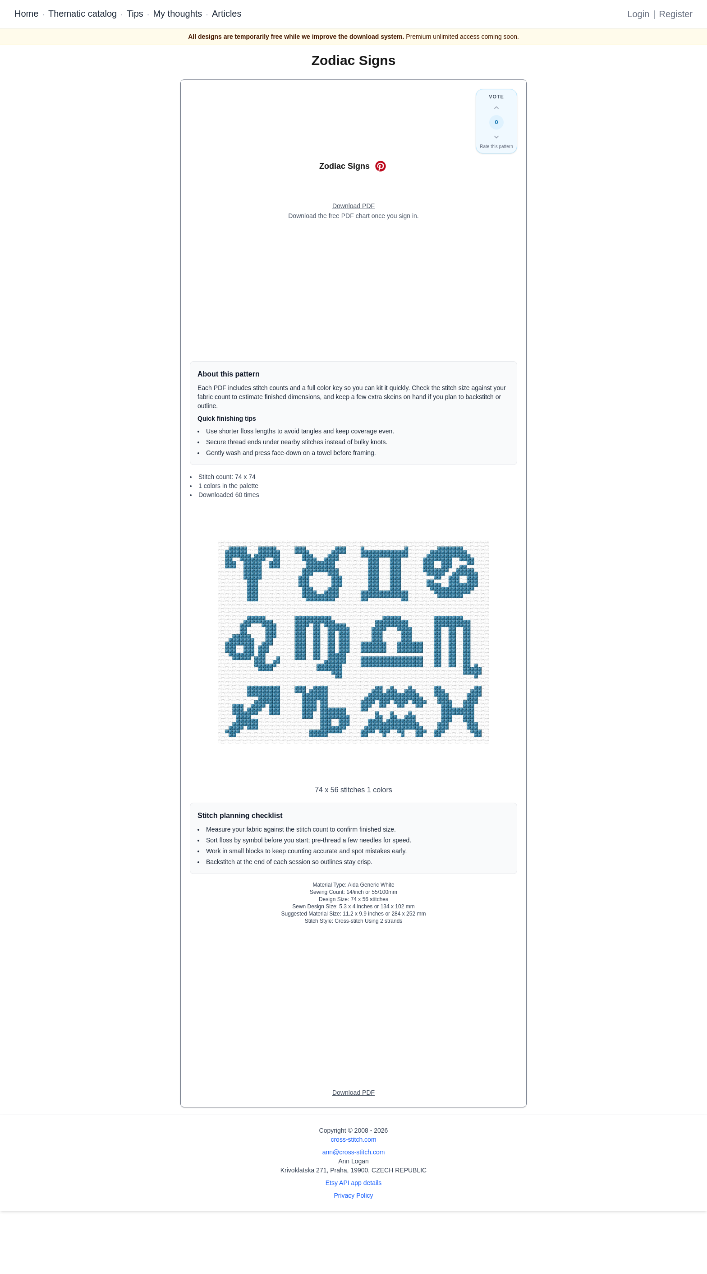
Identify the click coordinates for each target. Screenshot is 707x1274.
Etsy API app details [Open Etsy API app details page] (354, 1182)
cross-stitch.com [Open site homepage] (353, 1139)
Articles (227, 14)
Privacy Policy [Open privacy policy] (353, 1195)
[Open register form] (353, 206)
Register (676, 14)
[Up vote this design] (496, 107)
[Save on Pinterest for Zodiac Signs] (380, 166)
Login (638, 14)
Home (26, 14)
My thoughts (177, 14)
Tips (135, 14)
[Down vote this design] (496, 136)
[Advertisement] (353, 291)
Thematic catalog (82, 14)
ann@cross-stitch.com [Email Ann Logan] (353, 1152)
